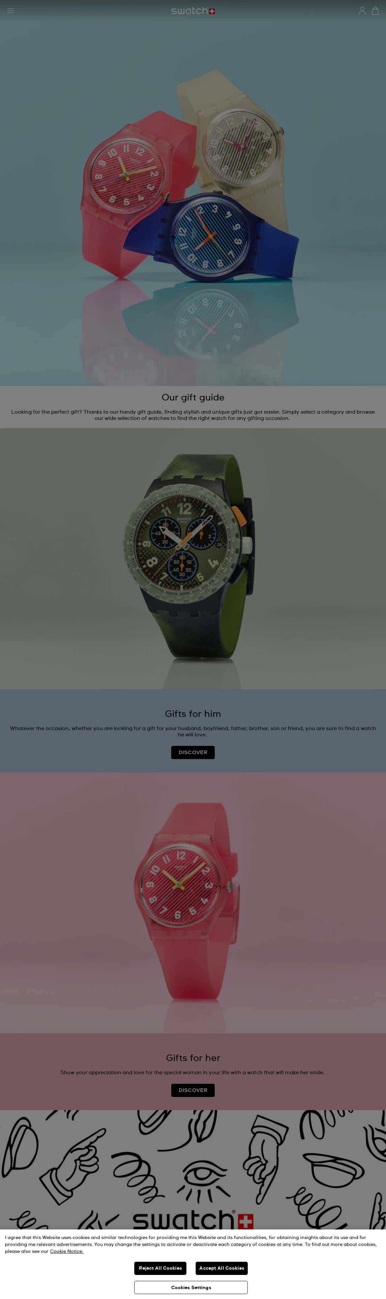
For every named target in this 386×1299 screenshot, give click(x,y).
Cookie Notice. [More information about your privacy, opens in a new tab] (66, 1251)
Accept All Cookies (221, 1268)
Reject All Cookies (160, 1268)
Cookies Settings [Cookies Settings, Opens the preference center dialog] (191, 1287)
